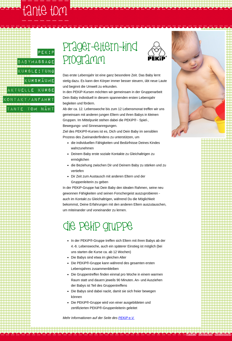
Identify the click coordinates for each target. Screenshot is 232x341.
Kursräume (39, 80)
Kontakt (191, 334)
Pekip (46, 52)
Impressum (205, 334)
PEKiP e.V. (126, 318)
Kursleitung (36, 71)
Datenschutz (223, 334)
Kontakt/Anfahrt (28, 99)
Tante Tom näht (30, 108)
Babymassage (36, 61)
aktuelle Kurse (30, 90)
